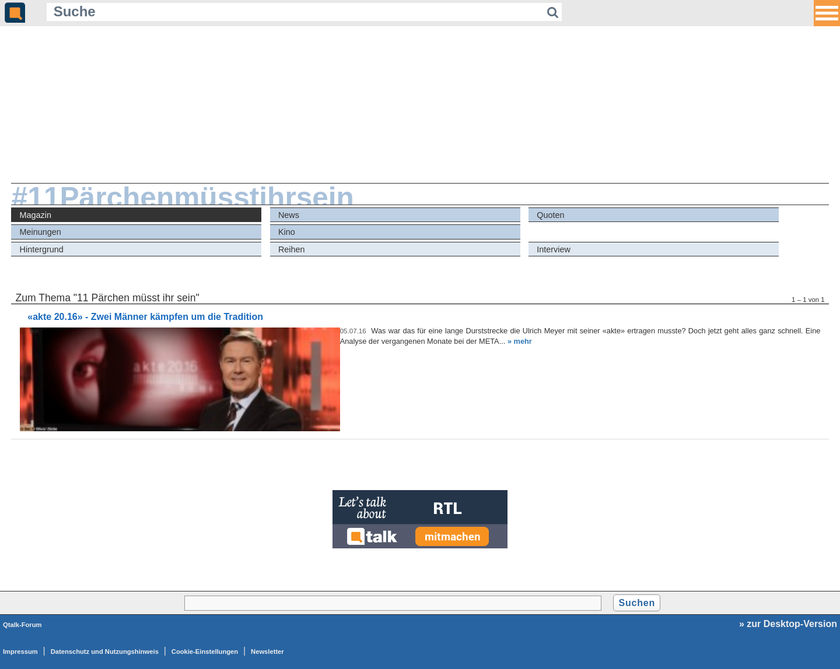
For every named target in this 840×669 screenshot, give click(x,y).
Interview (553, 249)
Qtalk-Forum (22, 624)
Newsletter (267, 651)
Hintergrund (42, 249)
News (288, 215)
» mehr (520, 341)
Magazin (35, 215)
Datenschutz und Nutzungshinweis (105, 651)
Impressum (20, 651)
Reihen (291, 249)
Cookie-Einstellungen (205, 651)
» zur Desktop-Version (788, 624)
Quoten (550, 215)
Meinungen (40, 232)
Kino (286, 232)
